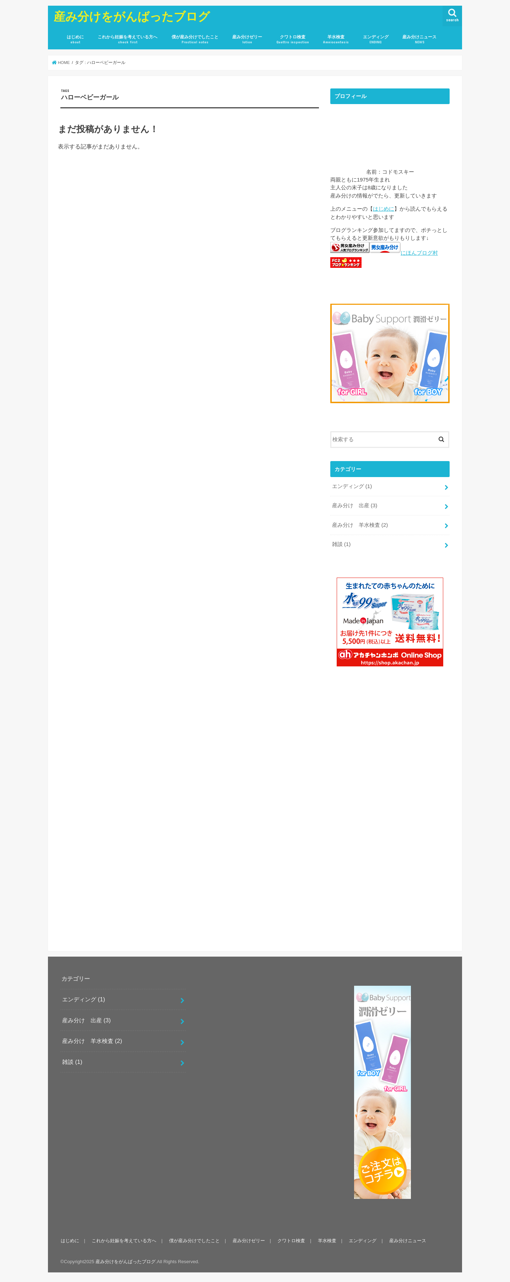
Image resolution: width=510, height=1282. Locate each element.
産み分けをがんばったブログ (132, 16)
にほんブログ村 (419, 253)
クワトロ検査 (292, 39)
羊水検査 (336, 39)
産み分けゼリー (247, 39)
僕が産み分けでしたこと (195, 39)
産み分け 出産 (354, 504)
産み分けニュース (419, 39)
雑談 (341, 542)
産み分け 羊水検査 (359, 523)
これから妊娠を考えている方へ (127, 39)
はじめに (75, 39)
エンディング (376, 39)
